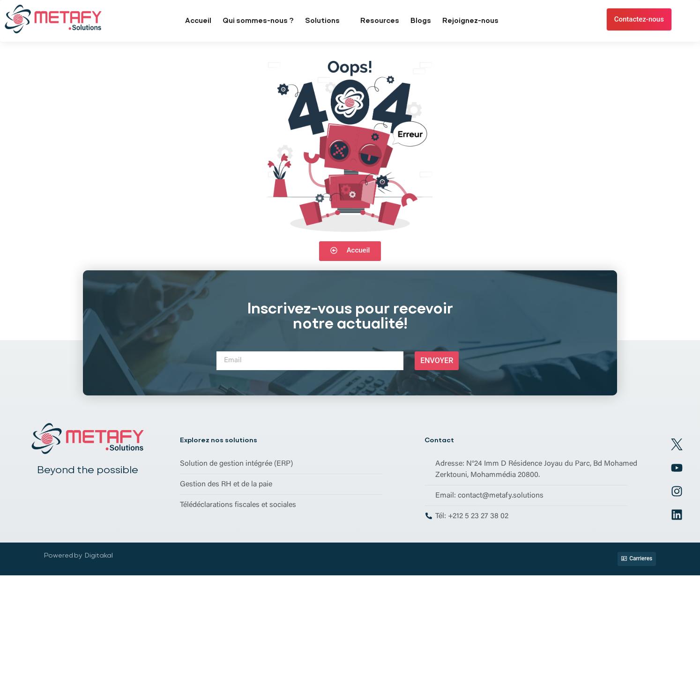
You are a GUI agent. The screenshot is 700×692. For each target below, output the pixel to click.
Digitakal (99, 555)
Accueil (198, 20)
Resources (379, 20)
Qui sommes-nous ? (258, 20)
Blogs (420, 20)
